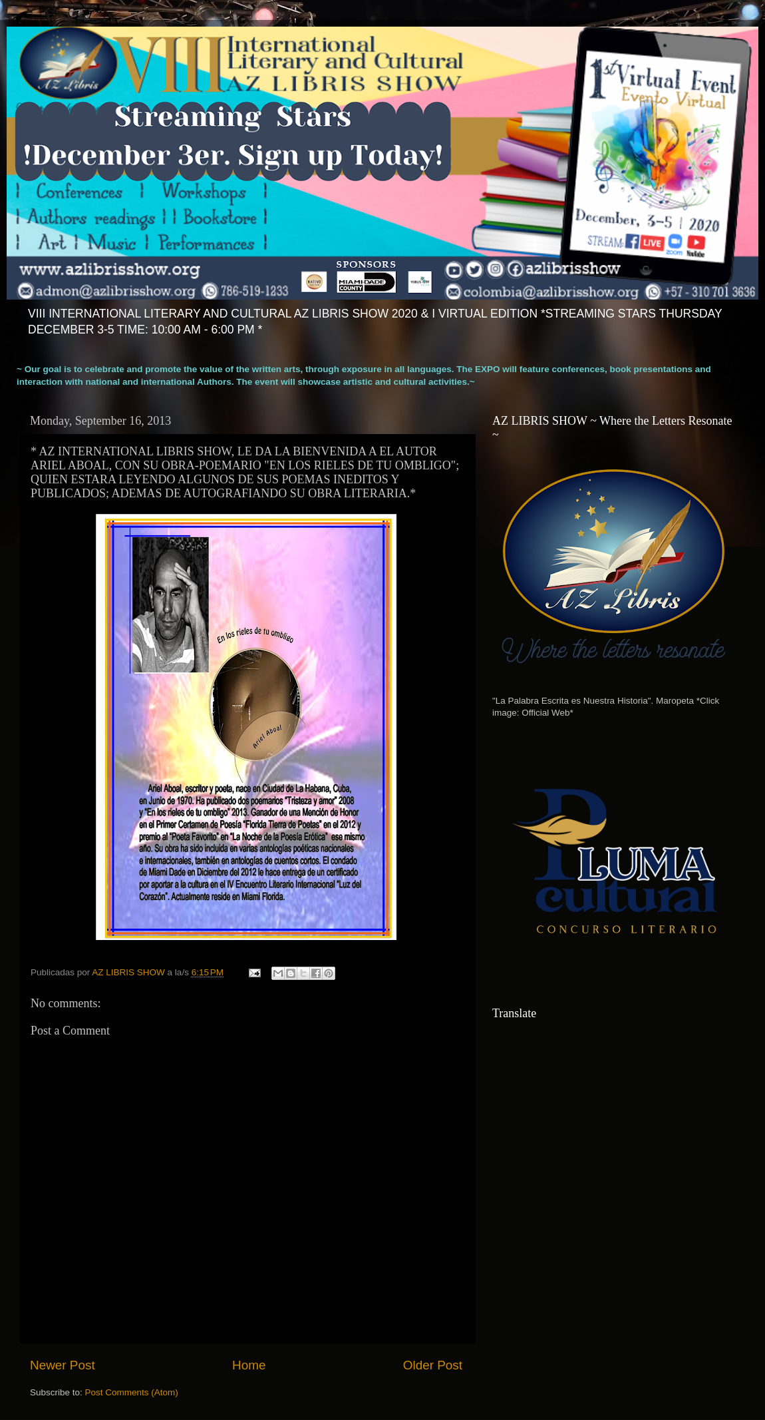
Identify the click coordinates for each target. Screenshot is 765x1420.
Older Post (432, 1365)
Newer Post (62, 1365)
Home (248, 1365)
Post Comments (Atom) (131, 1392)
